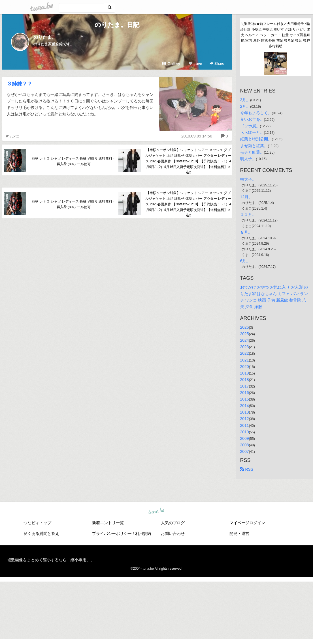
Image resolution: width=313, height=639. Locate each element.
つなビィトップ (37, 522)
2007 (244, 451)
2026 (244, 327)
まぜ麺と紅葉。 (254, 145)
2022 (244, 353)
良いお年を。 (252, 119)
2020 (244, 366)
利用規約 (143, 533)
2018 (244, 379)
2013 (244, 412)
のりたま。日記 (117, 24)
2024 (244, 340)
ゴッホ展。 (250, 126)
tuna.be (156, 511)
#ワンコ (13, 136)
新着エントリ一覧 (108, 522)
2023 (244, 347)
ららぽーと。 (252, 132)
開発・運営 (239, 533)
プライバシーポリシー (112, 533)
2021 (244, 360)
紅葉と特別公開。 (256, 139)
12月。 (246, 197)
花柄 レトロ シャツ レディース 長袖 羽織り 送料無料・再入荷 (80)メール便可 (74, 161)
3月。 (245, 100)
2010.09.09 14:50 (196, 136)
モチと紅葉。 (252, 152)
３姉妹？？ (19, 84)
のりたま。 (44, 37)
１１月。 (248, 214)
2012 (244, 418)
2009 (244, 438)
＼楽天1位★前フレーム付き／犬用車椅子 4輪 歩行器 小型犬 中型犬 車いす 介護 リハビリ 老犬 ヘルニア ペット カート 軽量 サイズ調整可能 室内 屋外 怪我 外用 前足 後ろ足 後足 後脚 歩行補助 (275, 35)
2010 (244, 432)
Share (217, 63)
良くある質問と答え (41, 533)
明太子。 (248, 158)
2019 (244, 373)
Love (195, 63)
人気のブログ (173, 522)
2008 (244, 445)
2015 (244, 399)
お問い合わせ (173, 533)
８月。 (246, 232)
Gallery (171, 63)
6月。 (245, 261)
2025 (244, 334)
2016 (244, 392)
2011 (244, 425)
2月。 (245, 106)
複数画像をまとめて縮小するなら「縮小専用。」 (50, 560)
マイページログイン (247, 522)
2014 (244, 405)
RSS (247, 469)
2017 (244, 386)
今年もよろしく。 (256, 113)
